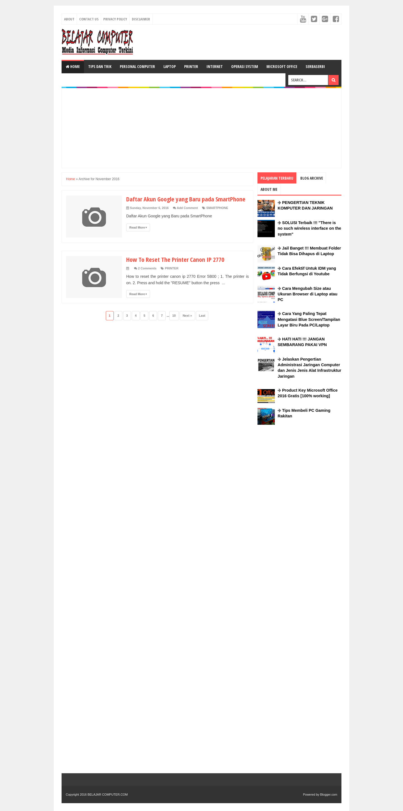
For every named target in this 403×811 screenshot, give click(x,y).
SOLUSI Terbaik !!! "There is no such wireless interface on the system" (309, 228)
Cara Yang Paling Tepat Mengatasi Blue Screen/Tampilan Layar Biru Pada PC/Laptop (309, 319)
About (69, 19)
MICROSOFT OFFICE (281, 66)
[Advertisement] (239, 41)
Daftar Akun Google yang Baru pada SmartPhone (185, 199)
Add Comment (187, 208)
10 (174, 315)
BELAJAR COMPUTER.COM (108, 794)
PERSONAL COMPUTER (137, 66)
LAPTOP (169, 66)
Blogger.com (328, 794)
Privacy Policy (115, 19)
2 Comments (147, 268)
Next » (187, 315)
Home (73, 66)
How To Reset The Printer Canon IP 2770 (175, 259)
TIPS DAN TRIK (99, 66)
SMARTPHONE (217, 208)
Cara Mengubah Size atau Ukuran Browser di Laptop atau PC (308, 294)
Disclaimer (141, 19)
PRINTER (191, 66)
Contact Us (89, 19)
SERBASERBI (315, 66)
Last (202, 315)
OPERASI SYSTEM (244, 66)
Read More (138, 227)
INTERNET (215, 66)
